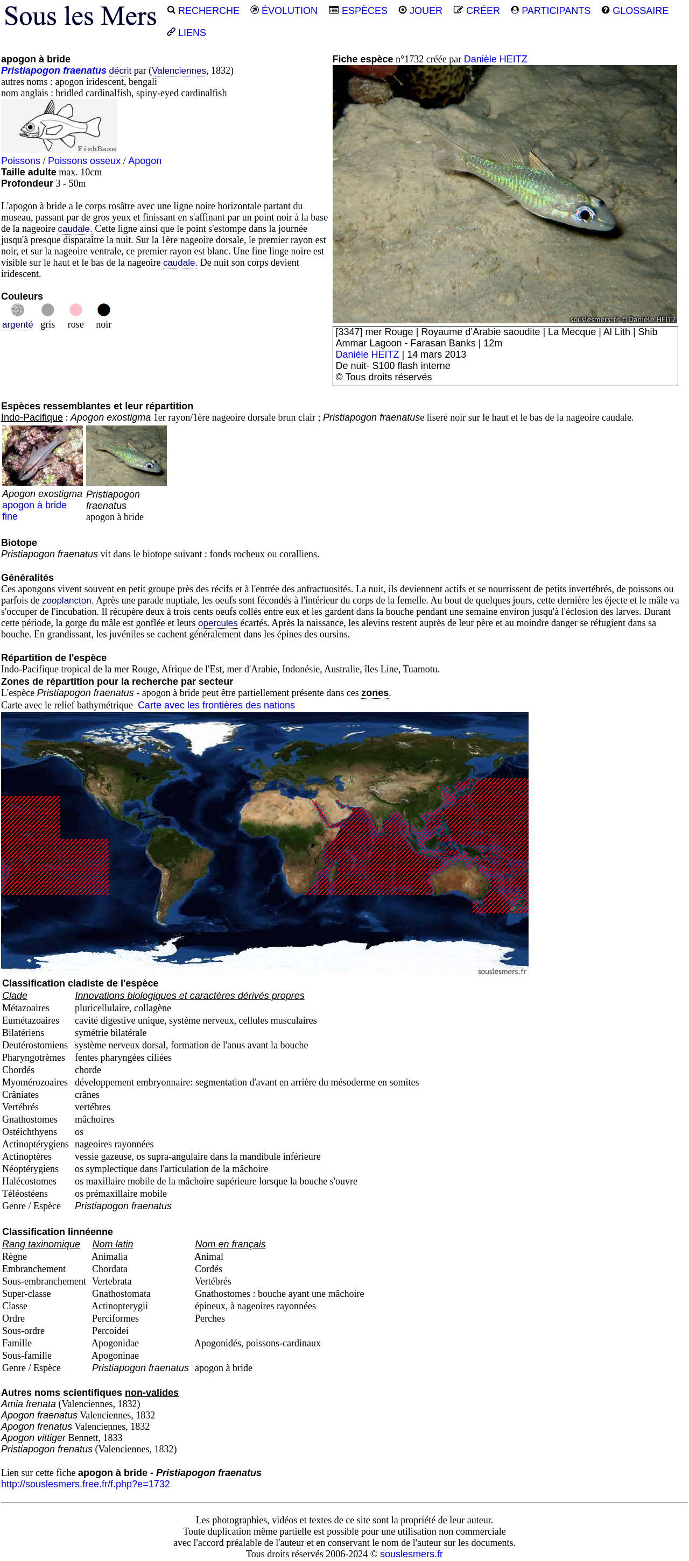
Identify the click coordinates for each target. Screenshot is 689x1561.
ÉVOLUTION (284, 10)
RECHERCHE (203, 10)
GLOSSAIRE (635, 10)
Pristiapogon (30, 70)
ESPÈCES (358, 10)
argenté (17, 325)
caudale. (75, 229)
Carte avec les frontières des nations (216, 705)
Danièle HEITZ (496, 59)
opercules (218, 623)
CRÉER (476, 10)
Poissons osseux (84, 160)
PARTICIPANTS (550, 10)
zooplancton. (68, 600)
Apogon (144, 160)
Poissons (20, 160)
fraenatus (85, 70)
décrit (120, 71)
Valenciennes (179, 71)
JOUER (420, 10)
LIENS (186, 32)
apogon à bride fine (42, 499)
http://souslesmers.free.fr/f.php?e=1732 (85, 1484)
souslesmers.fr (411, 1554)
